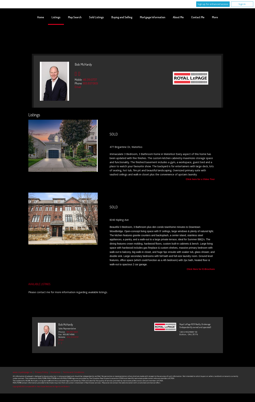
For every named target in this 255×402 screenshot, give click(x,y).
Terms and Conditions (73, 372)
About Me (178, 17)
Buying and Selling (121, 17)
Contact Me (197, 17)
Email (78, 87)
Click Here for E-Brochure (201, 269)
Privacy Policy (41, 372)
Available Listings (39, 284)
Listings (56, 17)
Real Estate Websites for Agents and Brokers (53, 387)
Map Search (74, 17)
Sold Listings (96, 17)
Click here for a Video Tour (200, 179)
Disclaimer (55, 372)
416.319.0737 (90, 79)
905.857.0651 (90, 83)
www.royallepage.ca (22, 372)
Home (40, 17)
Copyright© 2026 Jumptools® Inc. (25, 387)
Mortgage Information (152, 17)
